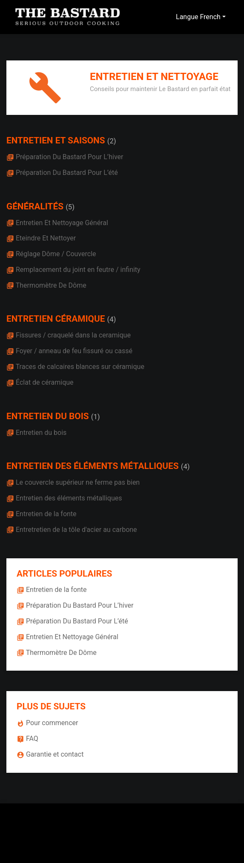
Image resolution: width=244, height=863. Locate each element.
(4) (111, 319)
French (210, 17)
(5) (70, 207)
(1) (95, 417)
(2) (111, 141)
